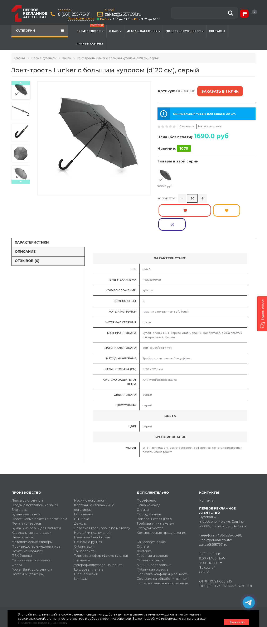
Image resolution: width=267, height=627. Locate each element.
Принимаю (232, 619)
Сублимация (84, 518)
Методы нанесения (143, 31)
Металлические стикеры (32, 513)
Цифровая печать (88, 541)
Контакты (217, 31)
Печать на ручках (88, 513)
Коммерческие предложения (161, 504)
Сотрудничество (150, 499)
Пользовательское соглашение (162, 554)
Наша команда (148, 476)
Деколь (80, 495)
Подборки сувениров (185, 31)
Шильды (80, 550)
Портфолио (146, 472)
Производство (90, 29)
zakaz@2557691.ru (124, 14)
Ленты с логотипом (27, 472)
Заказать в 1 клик (219, 89)
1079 (184, 144)
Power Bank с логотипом (31, 541)
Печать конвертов (26, 495)
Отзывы (143, 481)
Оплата (143, 518)
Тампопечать (84, 522)
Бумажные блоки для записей (36, 499)
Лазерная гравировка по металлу (102, 499)
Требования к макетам (155, 495)
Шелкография (86, 545)
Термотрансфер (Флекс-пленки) (101, 527)
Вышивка (81, 490)
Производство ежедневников (35, 518)
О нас (115, 31)
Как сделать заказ (151, 513)
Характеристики (32, 214)
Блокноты (19, 481)
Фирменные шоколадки (31, 531)
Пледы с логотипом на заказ (34, 476)
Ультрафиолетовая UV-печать (98, 536)
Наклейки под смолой (92, 504)
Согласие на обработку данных (162, 550)
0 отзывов (186, 121)
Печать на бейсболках (92, 508)
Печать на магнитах (27, 522)
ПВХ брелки (21, 527)
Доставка (144, 522)
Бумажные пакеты (26, 485)
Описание (25, 223)
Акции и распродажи (154, 536)
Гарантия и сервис (152, 527)
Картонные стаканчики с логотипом (94, 478)
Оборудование (149, 485)
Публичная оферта (152, 541)
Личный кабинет (90, 43)
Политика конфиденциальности (163, 545)
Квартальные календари (31, 504)
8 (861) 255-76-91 (75, 14)
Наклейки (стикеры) (27, 545)
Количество (166, 195)
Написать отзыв (209, 121)
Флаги (16, 536)
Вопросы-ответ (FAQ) (154, 490)
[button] (262, 313)
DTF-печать (83, 485)
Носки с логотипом (90, 472)
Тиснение (82, 531)
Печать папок (22, 508)
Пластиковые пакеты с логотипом (39, 490)
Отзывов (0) (27, 232)
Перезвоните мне (81, 18)
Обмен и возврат (151, 531)
